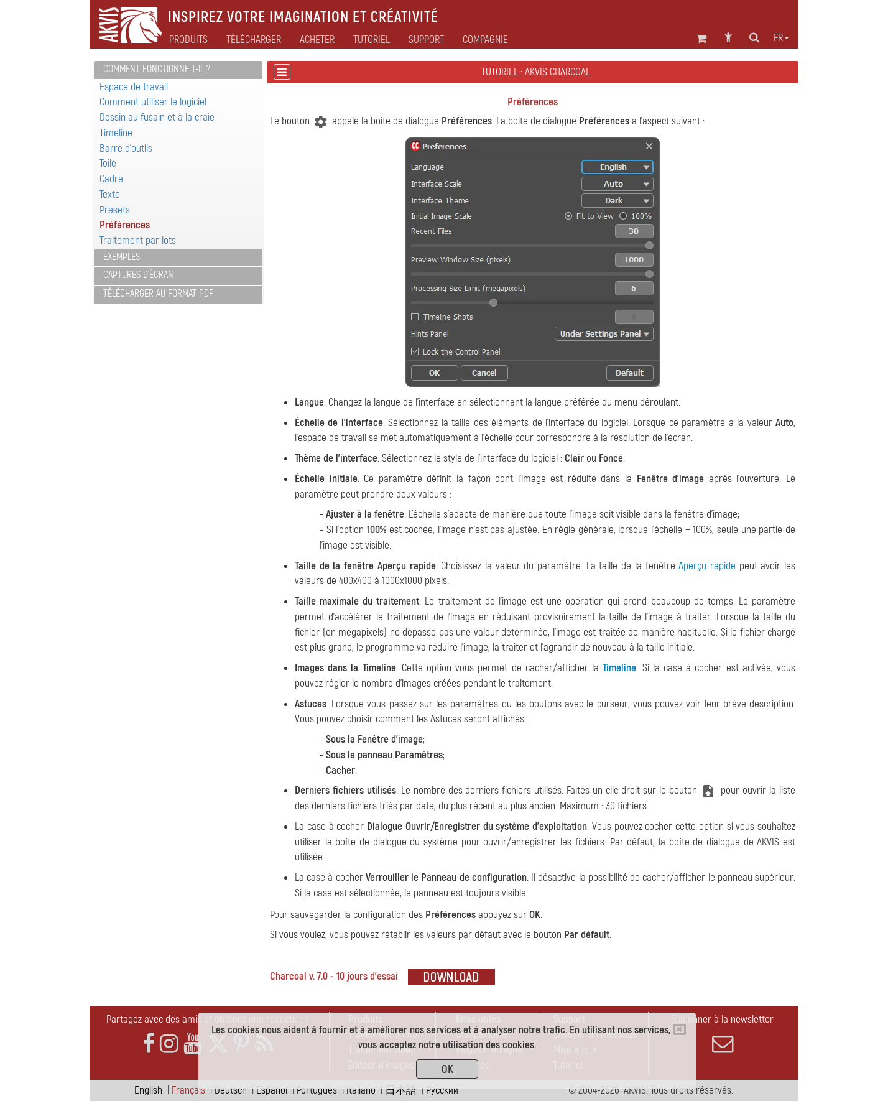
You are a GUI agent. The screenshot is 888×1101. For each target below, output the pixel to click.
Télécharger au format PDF (158, 293)
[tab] (178, 70)
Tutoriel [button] (371, 40)
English (148, 1090)
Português (317, 1090)
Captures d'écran (138, 275)
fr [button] (781, 38)
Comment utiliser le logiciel (152, 101)
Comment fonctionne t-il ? (156, 69)
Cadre (111, 178)
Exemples (121, 257)
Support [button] (426, 40)
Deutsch (231, 1090)
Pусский (442, 1090)
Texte (109, 194)
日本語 (401, 1090)
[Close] (679, 1029)
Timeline (115, 132)
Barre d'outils (125, 148)
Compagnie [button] (485, 40)
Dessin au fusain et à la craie (157, 117)
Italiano (361, 1090)
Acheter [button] (317, 40)
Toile (107, 163)
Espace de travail (133, 86)
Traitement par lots (137, 240)
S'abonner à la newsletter (722, 1034)
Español (271, 1090)
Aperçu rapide (707, 565)
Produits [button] (188, 40)
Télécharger (253, 40)
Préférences (124, 224)
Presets (114, 209)
